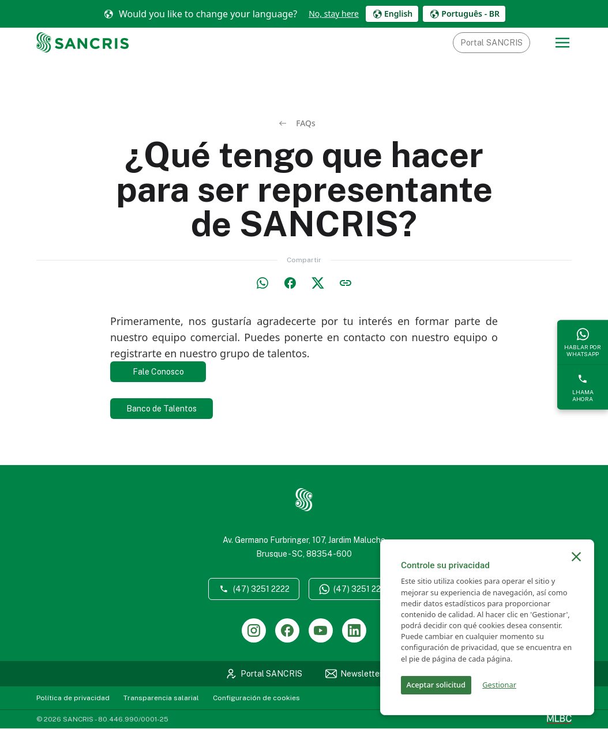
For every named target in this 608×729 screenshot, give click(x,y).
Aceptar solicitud (436, 684)
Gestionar (499, 684)
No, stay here (334, 13)
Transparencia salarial (161, 698)
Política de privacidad (73, 698)
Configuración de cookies (256, 698)
